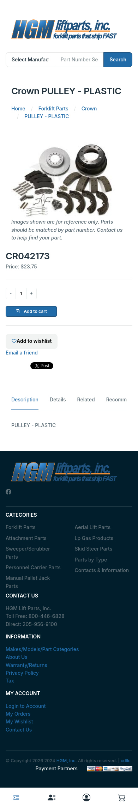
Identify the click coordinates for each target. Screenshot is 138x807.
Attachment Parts (26, 538)
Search (117, 59)
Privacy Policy (22, 673)
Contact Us (19, 730)
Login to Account (26, 706)
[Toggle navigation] (16, 797)
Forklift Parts (21, 527)
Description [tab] (24, 399)
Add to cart (31, 311)
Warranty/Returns (26, 665)
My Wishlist (19, 721)
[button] (122, 797)
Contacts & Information (102, 570)
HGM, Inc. (66, 760)
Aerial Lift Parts (93, 527)
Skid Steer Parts (94, 549)
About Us (17, 657)
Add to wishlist (32, 341)
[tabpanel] (69, 425)
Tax (10, 681)
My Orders (18, 714)
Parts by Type (91, 560)
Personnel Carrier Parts (33, 567)
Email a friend (22, 353)
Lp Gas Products (94, 538)
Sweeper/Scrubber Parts (28, 552)
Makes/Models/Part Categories (42, 649)
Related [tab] (86, 399)
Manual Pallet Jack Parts (28, 582)
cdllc (126, 760)
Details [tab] (58, 399)
